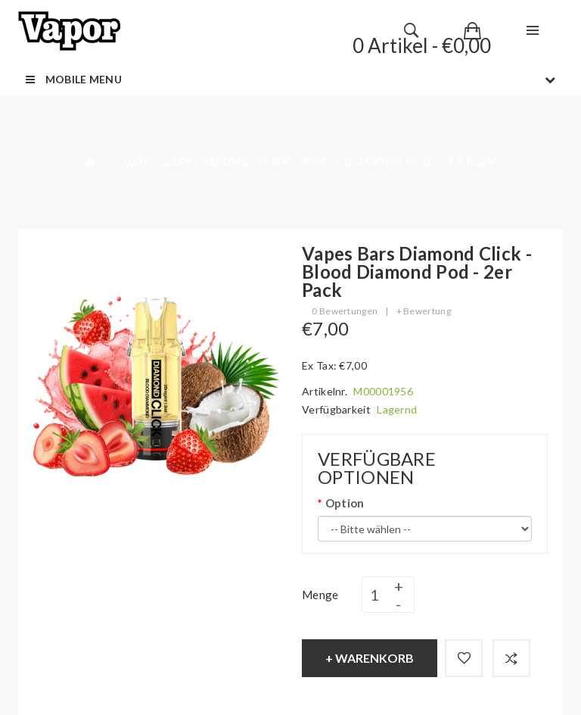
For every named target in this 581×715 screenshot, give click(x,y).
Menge (320, 594)
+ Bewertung (423, 311)
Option (345, 503)
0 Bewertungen (344, 311)
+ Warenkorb (369, 658)
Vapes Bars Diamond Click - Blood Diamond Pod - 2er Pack (310, 162)
